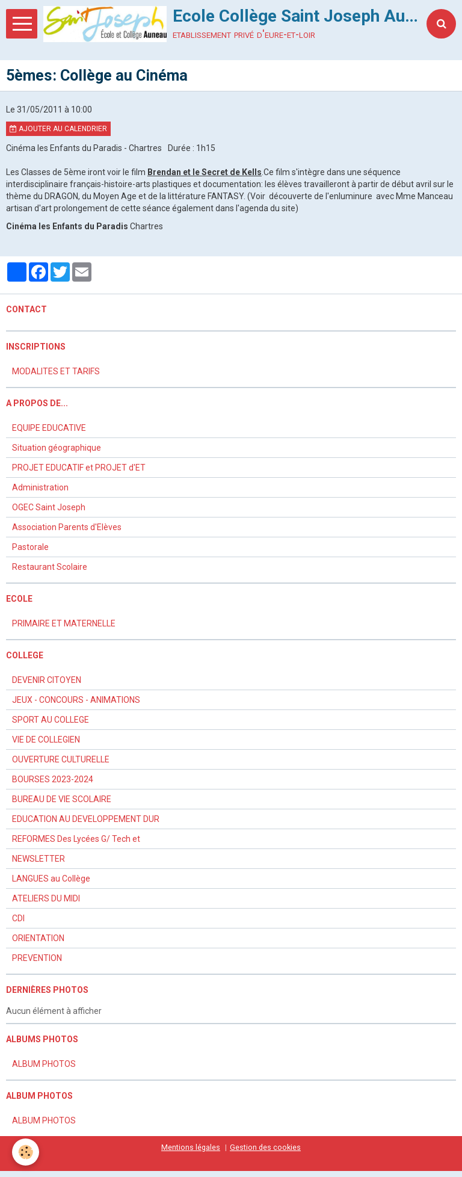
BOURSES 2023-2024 (52, 779)
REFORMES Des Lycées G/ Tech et (76, 839)
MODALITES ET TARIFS (56, 371)
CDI (18, 918)
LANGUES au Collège (51, 878)
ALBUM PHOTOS (44, 1064)
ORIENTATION (38, 938)
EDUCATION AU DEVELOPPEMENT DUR (85, 819)
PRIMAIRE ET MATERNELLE (64, 623)
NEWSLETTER (38, 858)
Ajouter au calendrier (58, 129)
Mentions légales (190, 1147)
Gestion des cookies (265, 1147)
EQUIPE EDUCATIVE (49, 428)
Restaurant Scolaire (49, 567)
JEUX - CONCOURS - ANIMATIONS (76, 700)
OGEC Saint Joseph (48, 507)
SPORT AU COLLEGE (50, 719)
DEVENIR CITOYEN (46, 680)
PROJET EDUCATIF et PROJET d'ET (79, 467)
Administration (40, 487)
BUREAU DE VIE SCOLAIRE (61, 799)
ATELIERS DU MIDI (46, 898)
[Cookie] (25, 1152)
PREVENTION (37, 958)
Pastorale (30, 547)
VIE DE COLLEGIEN (46, 739)
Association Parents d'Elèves (67, 527)
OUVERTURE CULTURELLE (60, 759)
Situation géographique (56, 448)
